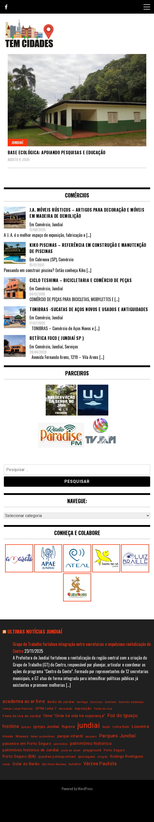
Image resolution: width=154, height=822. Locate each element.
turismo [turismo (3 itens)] (75, 764)
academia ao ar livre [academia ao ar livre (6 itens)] (24, 701)
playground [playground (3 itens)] (92, 750)
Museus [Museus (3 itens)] (22, 736)
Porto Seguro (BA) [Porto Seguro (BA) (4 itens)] (19, 756)
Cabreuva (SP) (46, 259)
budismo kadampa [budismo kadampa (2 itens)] (131, 702)
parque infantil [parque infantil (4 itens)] (70, 736)
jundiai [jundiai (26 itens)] (88, 725)
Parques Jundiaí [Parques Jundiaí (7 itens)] (117, 736)
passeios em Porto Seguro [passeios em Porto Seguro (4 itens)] (27, 743)
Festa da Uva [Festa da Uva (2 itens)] (103, 708)
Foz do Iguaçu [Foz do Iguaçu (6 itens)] (123, 715)
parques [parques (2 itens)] (91, 736)
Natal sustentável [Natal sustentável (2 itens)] (43, 736)
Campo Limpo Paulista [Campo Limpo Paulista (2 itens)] (18, 708)
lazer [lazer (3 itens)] (106, 727)
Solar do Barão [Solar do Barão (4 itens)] (26, 764)
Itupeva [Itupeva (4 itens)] (68, 726)
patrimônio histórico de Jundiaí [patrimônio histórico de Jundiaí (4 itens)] (31, 750)
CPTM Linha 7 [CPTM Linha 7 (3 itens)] (45, 708)
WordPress (85, 788)
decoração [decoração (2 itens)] (65, 708)
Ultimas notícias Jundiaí (34, 631)
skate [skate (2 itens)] (6, 764)
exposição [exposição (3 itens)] (83, 708)
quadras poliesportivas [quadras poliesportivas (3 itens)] (56, 756)
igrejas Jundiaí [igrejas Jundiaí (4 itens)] (46, 726)
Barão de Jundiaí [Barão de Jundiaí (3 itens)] (60, 702)
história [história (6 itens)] (11, 726)
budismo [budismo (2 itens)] (111, 702)
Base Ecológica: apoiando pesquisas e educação (56, 152)
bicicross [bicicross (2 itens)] (96, 702)
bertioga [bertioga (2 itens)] (82, 702)
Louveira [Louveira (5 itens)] (140, 726)
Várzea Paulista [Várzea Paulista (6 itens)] (100, 763)
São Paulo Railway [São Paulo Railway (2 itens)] (54, 764)
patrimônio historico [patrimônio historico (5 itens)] (91, 743)
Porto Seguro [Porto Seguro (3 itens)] (114, 750)
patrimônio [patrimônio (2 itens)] (61, 744)
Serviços (71, 347)
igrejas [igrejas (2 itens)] (26, 727)
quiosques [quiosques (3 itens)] (86, 756)
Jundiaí (17, 142)
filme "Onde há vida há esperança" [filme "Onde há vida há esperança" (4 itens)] (74, 715)
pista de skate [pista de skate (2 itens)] (71, 750)
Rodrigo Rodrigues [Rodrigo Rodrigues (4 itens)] (126, 756)
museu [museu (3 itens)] (8, 736)
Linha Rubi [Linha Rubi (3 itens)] (121, 727)
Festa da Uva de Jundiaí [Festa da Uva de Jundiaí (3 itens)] (22, 716)
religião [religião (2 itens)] (103, 756)
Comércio (42, 224)
